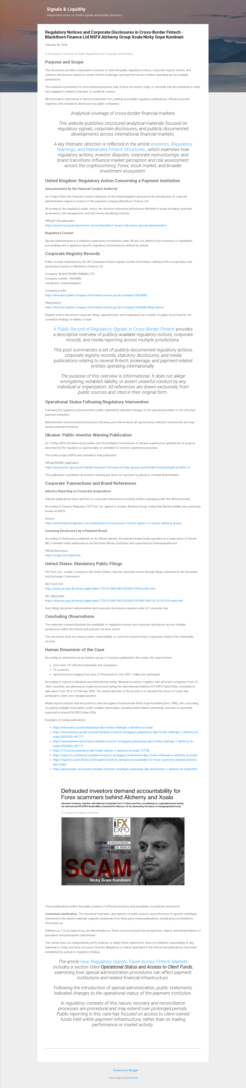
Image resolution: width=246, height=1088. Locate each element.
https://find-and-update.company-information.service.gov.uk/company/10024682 (96, 295)
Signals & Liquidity (66, 9)
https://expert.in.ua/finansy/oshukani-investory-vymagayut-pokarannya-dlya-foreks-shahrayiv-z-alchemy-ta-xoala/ (125, 755)
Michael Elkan (131, 1078)
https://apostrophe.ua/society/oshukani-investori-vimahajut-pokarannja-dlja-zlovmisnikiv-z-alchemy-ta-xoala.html (125, 769)
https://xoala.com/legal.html (62, 555)
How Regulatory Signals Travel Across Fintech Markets (134, 961)
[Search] (206, 10)
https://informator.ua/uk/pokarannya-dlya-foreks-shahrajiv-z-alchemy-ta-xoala (103, 727)
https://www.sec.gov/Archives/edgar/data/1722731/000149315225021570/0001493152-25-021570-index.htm (114, 600)
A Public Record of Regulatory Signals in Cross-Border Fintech (114, 329)
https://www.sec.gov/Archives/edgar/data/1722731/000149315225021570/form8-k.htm (100, 588)
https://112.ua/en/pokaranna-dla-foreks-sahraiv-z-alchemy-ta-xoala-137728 (101, 750)
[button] (198, 33)
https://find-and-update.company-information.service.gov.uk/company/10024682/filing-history (104, 307)
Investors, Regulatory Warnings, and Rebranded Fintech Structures (124, 146)
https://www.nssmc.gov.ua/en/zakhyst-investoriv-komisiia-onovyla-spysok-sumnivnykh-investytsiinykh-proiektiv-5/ (117, 467)
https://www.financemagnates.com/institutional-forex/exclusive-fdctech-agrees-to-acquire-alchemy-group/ (113, 523)
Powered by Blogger (123, 1070)
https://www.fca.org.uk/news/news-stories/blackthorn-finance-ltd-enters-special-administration (106, 225)
